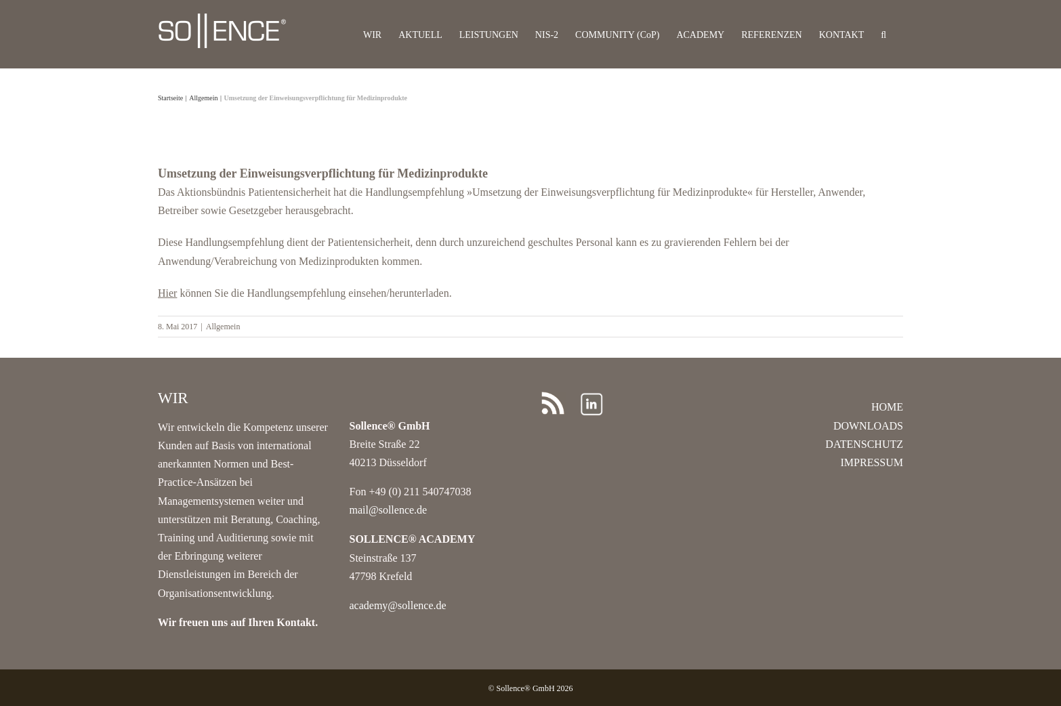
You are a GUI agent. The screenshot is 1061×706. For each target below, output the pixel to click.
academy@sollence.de (398, 605)
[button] (883, 34)
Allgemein (223, 326)
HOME (887, 407)
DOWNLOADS (868, 426)
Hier (167, 293)
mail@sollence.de (389, 510)
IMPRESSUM (872, 462)
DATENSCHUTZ (864, 444)
